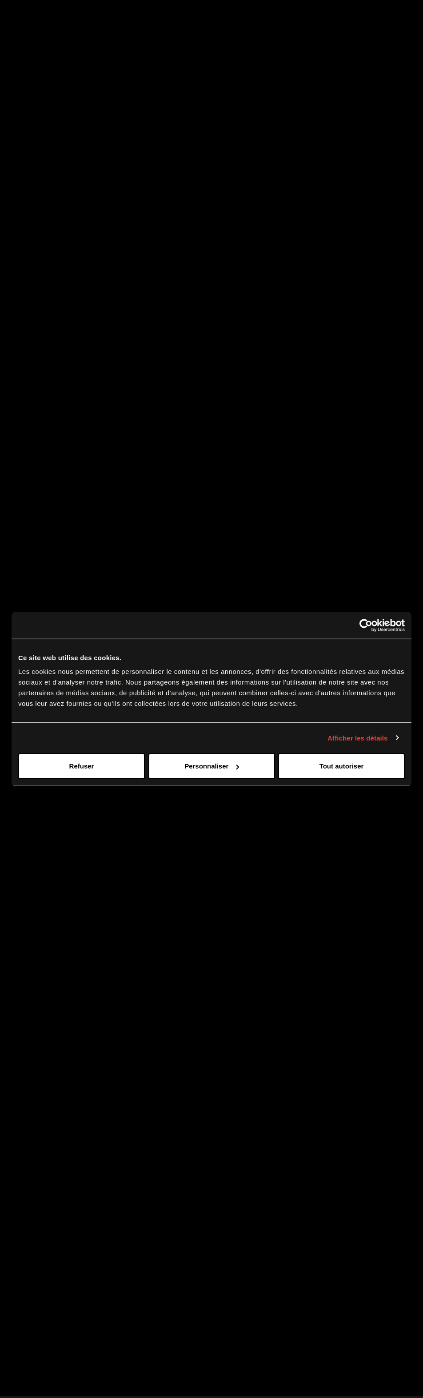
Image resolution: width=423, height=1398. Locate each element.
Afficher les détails (357, 737)
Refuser (81, 766)
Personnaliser (211, 766)
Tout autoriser (341, 766)
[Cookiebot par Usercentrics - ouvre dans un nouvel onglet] (366, 625)
